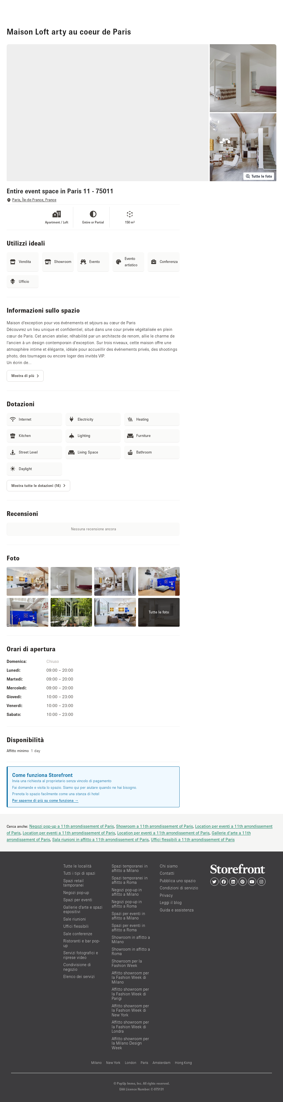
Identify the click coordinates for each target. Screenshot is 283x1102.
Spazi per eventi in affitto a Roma (128, 927)
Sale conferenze (77, 933)
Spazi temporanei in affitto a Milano (130, 868)
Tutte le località (77, 866)
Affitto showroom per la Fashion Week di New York (130, 1010)
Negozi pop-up (76, 892)
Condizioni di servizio (179, 887)
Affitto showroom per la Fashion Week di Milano (130, 977)
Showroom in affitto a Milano (131, 939)
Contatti (167, 873)
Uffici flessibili (76, 926)
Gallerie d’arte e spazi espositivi (83, 909)
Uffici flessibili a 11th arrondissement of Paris (193, 839)
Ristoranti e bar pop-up (81, 943)
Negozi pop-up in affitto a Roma (127, 904)
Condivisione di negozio (77, 967)
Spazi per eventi (77, 899)
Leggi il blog (171, 902)
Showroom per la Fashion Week (127, 963)
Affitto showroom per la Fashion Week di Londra (130, 1027)
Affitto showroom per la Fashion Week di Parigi (130, 994)
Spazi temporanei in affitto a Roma (130, 880)
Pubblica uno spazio (178, 880)
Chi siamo (169, 866)
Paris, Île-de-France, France (34, 200)
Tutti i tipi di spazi (79, 873)
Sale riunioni (74, 919)
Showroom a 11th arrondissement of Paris (154, 826)
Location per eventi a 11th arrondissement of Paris (69, 832)
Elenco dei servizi (79, 976)
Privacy (166, 895)
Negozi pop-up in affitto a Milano (127, 892)
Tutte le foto (258, 176)
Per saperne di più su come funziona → (45, 800)
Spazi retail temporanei (73, 883)
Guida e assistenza (177, 910)
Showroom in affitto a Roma (131, 951)
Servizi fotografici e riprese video (80, 955)
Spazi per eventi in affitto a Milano (128, 916)
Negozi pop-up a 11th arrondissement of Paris (71, 826)
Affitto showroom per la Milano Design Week (130, 1043)
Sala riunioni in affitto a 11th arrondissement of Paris (100, 839)
